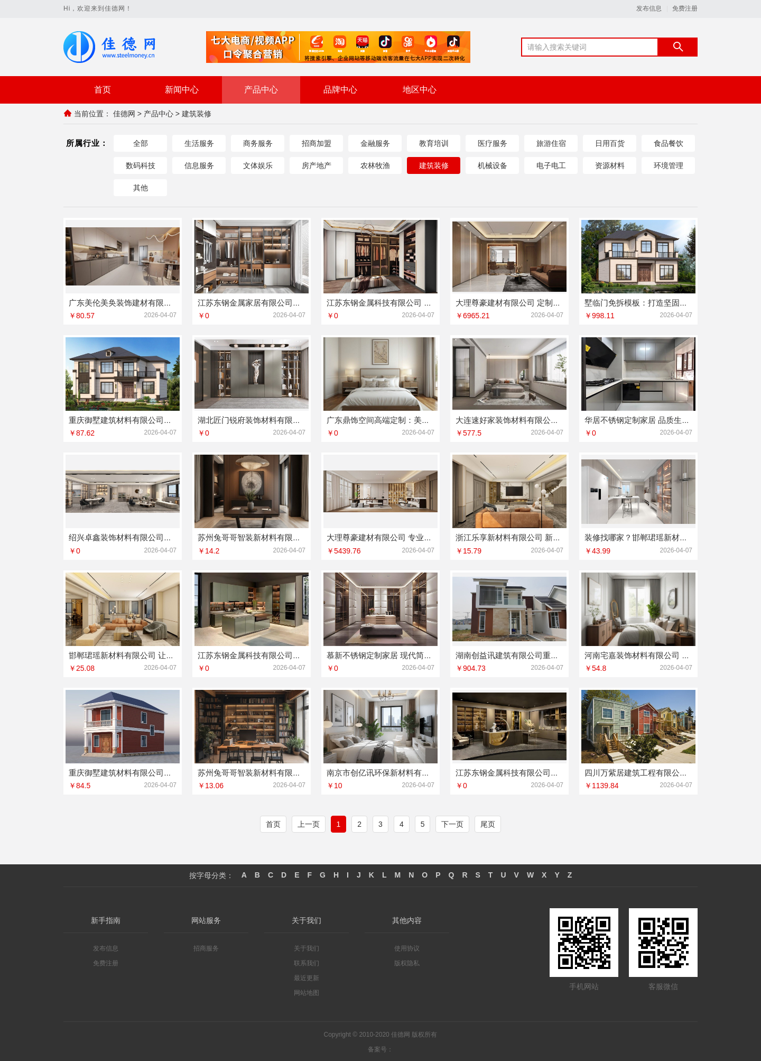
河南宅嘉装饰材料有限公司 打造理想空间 (656, 654)
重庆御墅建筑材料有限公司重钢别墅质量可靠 (148, 771)
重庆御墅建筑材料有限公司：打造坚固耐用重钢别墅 (160, 419)
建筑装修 (196, 113)
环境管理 (668, 165)
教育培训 (434, 143)
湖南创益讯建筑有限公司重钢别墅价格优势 (531, 654)
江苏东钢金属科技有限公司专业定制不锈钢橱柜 (539, 771)
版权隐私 (407, 962)
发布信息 (649, 8)
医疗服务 (492, 143)
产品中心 (261, 89)
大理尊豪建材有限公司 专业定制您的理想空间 (407, 536)
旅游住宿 (551, 143)
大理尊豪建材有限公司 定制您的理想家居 (528, 302)
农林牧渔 (375, 165)
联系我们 (306, 962)
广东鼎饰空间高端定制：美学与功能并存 (398, 419)
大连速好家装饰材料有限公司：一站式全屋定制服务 (547, 419)
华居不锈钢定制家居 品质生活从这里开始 (656, 419)
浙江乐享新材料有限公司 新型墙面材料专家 (532, 536)
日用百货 (610, 143)
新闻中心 (182, 89)
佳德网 (124, 113)
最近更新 (306, 977)
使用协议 (407, 947)
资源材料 (610, 165)
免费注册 (685, 8)
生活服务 (199, 143)
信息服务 (199, 165)
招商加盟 (316, 143)
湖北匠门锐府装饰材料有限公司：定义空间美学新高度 (293, 419)
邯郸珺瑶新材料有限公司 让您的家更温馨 (141, 654)
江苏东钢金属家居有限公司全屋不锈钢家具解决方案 (289, 302)
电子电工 (551, 165)
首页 (102, 89)
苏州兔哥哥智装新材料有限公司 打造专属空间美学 (286, 536)
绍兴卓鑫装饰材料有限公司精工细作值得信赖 (148, 536)
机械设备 (492, 165)
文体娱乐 (258, 165)
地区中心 (420, 89)
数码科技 (140, 165)
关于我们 (306, 947)
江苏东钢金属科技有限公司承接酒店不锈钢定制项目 (289, 654)
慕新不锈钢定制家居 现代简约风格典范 (395, 654)
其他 (140, 187)
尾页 (487, 823)
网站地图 (306, 991)
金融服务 (375, 143)
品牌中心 (340, 89)
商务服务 (258, 143)
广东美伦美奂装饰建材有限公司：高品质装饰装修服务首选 (172, 302)
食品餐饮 (668, 143)
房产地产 (316, 165)
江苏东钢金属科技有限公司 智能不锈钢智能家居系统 (419, 302)
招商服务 (206, 947)
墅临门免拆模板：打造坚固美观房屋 (647, 302)
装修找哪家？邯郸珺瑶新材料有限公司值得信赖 (667, 536)
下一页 (452, 823)
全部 (140, 143)
